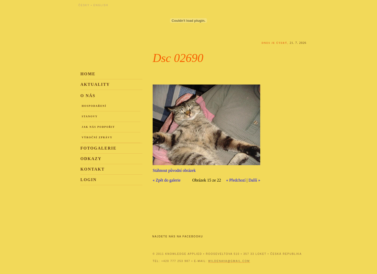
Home (88, 74)
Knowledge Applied (124, 18)
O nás (87, 95)
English (100, 5)
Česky (84, 5)
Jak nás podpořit (98, 126)
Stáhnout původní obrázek (174, 170)
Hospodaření (94, 105)
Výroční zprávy (97, 137)
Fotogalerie (98, 148)
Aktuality (95, 84)
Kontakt (92, 169)
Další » (254, 180)
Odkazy (90, 158)
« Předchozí (236, 180)
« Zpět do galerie (167, 180)
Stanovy (90, 116)
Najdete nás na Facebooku (177, 236)
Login (88, 179)
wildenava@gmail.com (229, 261)
